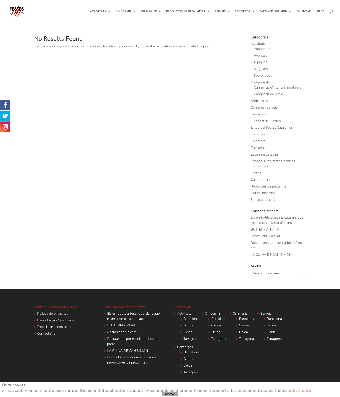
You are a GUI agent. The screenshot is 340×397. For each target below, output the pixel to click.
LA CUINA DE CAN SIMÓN (271, 255)
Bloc (320, 11)
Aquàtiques (262, 49)
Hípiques (260, 62)
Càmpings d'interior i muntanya (277, 88)
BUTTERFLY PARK (265, 229)
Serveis (220, 11)
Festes (256, 173)
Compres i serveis (264, 108)
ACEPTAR (169, 394)
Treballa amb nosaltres (54, 327)
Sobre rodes (263, 76)
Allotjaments (260, 82)
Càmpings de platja (268, 94)
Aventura (261, 56)
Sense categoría (263, 200)
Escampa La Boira (264, 154)
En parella (258, 141)
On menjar (149, 11)
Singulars (261, 69)
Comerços (242, 11)
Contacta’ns (46, 334)
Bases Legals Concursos (55, 320)
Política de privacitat (52, 314)
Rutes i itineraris (263, 193)
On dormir (123, 11)
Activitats (98, 11)
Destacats (258, 114)
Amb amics (259, 101)
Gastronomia (260, 180)
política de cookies (300, 390)
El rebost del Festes (266, 121)
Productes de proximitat (186, 11)
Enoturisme (259, 148)
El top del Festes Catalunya (271, 128)
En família (258, 134)
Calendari (304, 11)
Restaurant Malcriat (265, 236)
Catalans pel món (273, 11)
